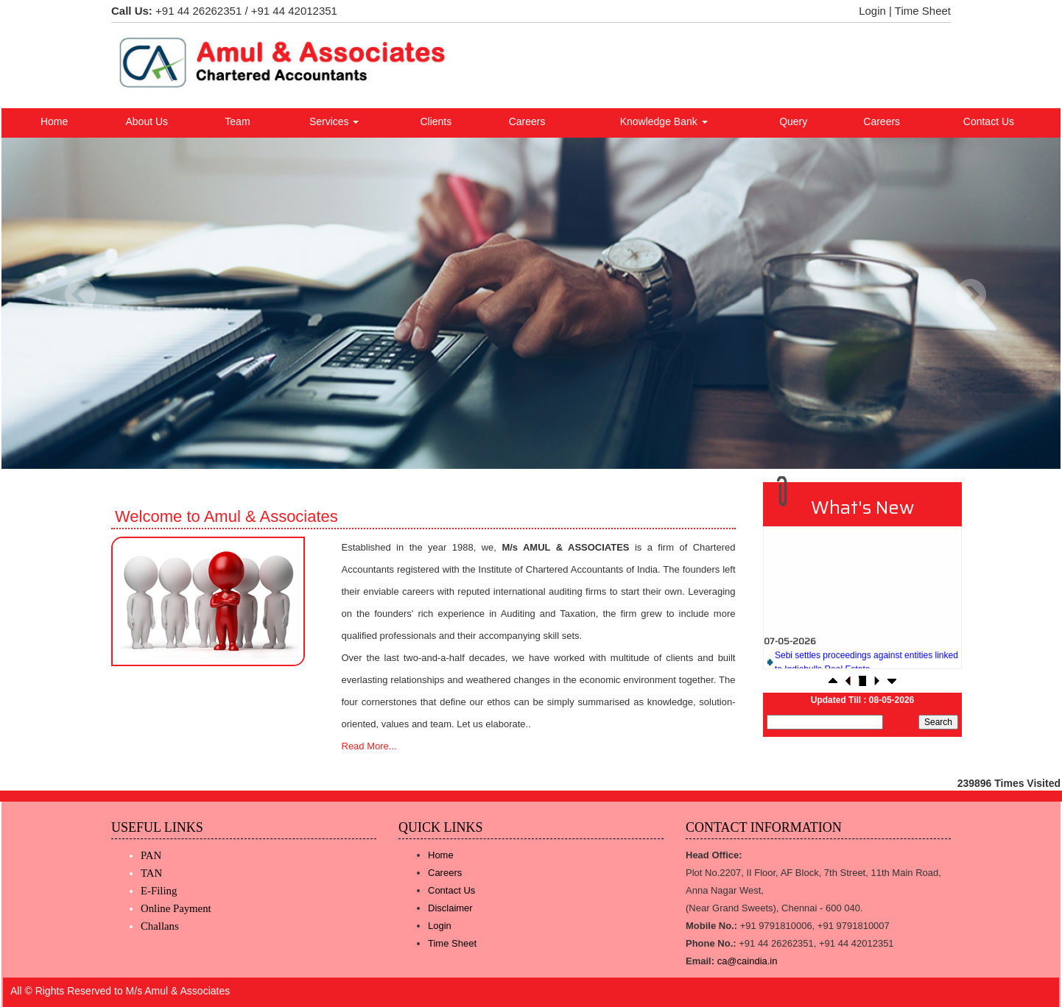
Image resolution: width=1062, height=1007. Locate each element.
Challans (160, 926)
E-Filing (159, 891)
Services (334, 121)
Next (970, 295)
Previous (80, 295)
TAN (151, 873)
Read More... (369, 746)
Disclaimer (450, 908)
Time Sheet (923, 10)
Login (872, 10)
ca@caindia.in (747, 961)
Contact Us (988, 121)
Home (54, 121)
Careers (527, 121)
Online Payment (176, 908)
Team (237, 121)
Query (793, 121)
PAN (151, 855)
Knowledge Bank (664, 121)
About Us (147, 121)
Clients (435, 121)
